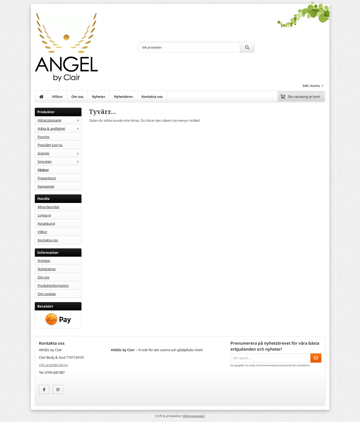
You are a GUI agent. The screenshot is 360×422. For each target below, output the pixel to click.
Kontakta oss (151, 96)
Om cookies (47, 293)
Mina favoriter (48, 207)
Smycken (59, 161)
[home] (41, 96)
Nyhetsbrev (123, 96)
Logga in (44, 215)
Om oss (77, 96)
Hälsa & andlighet (59, 128)
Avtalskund (46, 223)
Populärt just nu (50, 144)
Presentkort (47, 178)
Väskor (43, 169)
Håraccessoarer (59, 120)
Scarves (59, 153)
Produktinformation (53, 285)
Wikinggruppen (194, 416)
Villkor (57, 96)
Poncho (44, 136)
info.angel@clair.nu (53, 365)
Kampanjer (46, 186)
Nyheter (98, 96)
